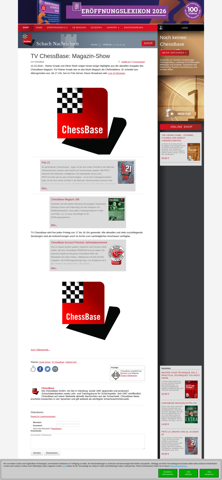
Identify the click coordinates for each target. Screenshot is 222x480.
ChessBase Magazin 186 (65, 199)
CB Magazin (79, 27)
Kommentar (36, 431)
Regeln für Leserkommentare (43, 416)
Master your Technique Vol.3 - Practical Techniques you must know (181, 375)
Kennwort (37, 426)
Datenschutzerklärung (178, 466)
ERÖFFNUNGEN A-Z (57, 27)
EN (117, 45)
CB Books (96, 27)
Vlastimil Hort (71, 362)
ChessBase (48, 388)
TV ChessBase (58, 362)
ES (121, 45)
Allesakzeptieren (209, 473)
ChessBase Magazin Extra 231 (179, 403)
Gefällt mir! (126, 62)
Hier (64, 466)
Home (39, 27)
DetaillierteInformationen (167, 473)
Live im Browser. (117, 73)
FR (124, 45)
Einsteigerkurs (133, 27)
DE (114, 45)
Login (184, 28)
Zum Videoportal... (40, 349)
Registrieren (56, 429)
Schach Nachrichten (57, 43)
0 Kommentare (138, 62)
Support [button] (113, 27)
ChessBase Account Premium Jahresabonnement (79, 242)
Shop (26, 27)
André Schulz (44, 362)
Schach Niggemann (129, 375)
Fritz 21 (46, 162)
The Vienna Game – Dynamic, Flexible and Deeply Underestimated (178, 138)
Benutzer (37, 422)
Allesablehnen (188, 473)
